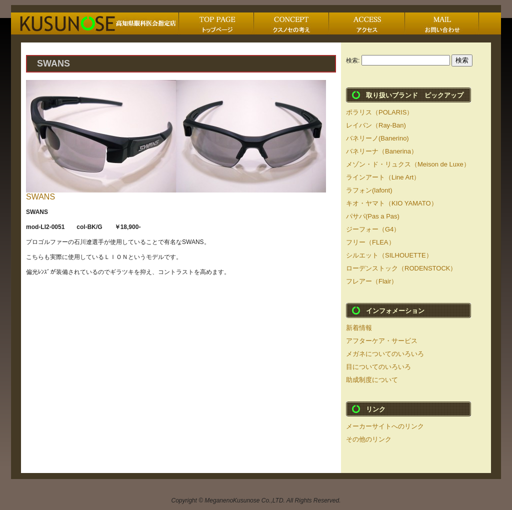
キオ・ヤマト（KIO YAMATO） (392, 203)
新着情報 (359, 328)
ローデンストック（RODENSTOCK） (401, 268)
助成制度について (372, 380)
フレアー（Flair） (372, 281)
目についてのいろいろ (378, 366)
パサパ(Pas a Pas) (373, 216)
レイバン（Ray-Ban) (376, 125)
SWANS (40, 196)
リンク (376, 409)
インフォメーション (395, 310)
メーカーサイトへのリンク (385, 426)
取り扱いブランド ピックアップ (415, 95)
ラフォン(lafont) (369, 190)
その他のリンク (369, 439)
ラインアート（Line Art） (383, 177)
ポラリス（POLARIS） (379, 112)
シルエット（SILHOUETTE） (389, 255)
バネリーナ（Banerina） (382, 151)
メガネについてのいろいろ (385, 354)
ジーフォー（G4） (373, 229)
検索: (353, 60)
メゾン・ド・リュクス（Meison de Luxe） (408, 164)
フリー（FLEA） (370, 242)
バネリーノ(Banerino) (377, 138)
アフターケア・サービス (382, 340)
